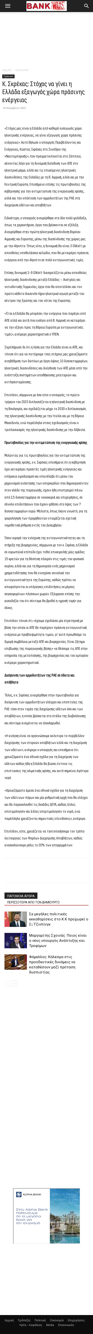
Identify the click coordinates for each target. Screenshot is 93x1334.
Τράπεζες (24, 1320)
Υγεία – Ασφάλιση (30, 1325)
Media (50, 1325)
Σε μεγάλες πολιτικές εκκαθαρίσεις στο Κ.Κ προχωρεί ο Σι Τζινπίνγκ (58, 919)
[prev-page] (7, 983)
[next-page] (14, 983)
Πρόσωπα (21, 70)
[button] (7, 6)
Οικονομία (57, 1320)
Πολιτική (40, 1320)
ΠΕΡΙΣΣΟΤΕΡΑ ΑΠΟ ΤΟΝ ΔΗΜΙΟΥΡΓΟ (33, 902)
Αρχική (6, 70)
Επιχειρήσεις (76, 1320)
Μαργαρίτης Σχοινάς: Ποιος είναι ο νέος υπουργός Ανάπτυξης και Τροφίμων (58, 940)
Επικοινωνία (66, 1325)
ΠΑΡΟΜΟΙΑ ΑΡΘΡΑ (21, 896)
